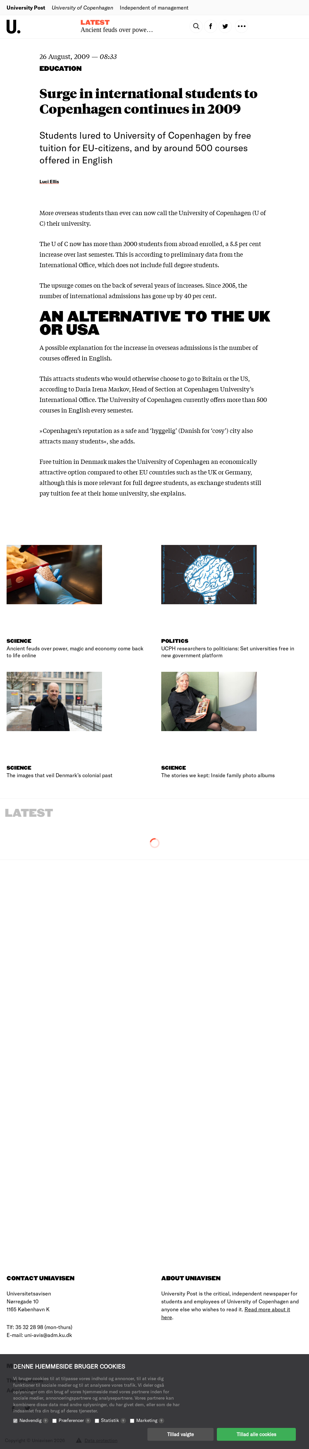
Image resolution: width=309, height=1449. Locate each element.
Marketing (150, 1420)
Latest (95, 22)
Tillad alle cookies (256, 1434)
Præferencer (75, 1420)
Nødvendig (33, 1420)
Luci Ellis (49, 181)
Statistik (113, 1420)
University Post (26, 7)
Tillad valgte (180, 1434)
